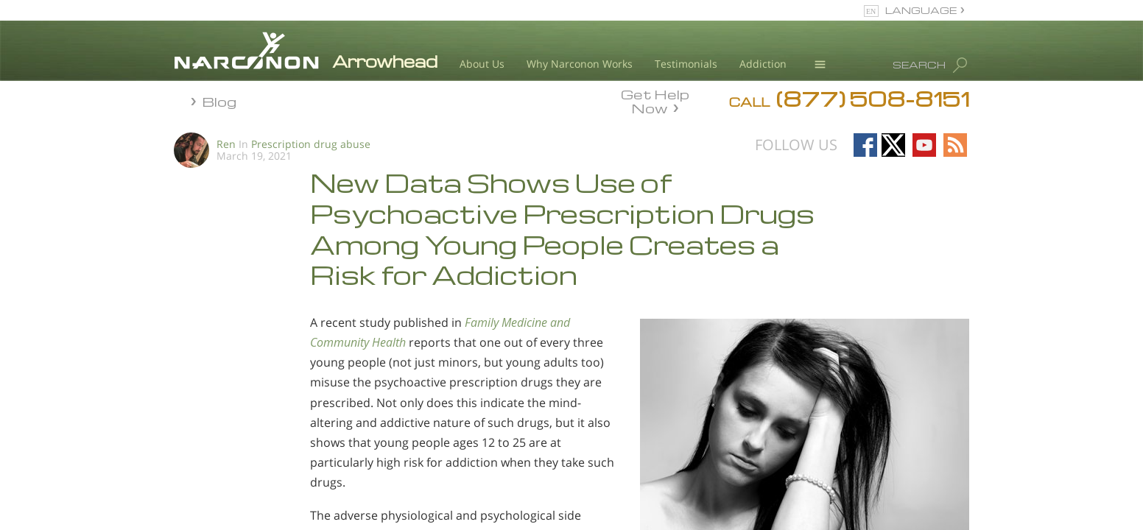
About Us (482, 64)
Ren (226, 144)
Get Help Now (655, 100)
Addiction (763, 64)
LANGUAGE (921, 10)
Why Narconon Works (580, 64)
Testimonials (686, 64)
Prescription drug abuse (310, 144)
